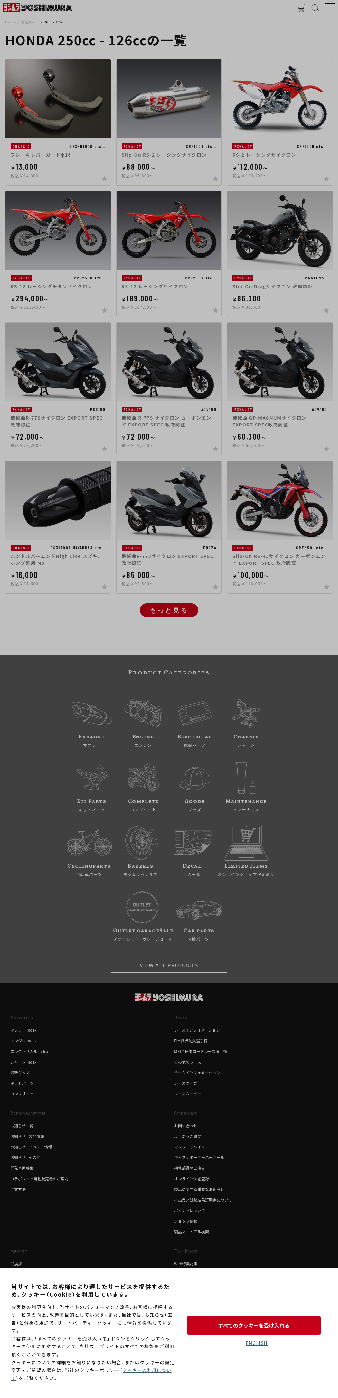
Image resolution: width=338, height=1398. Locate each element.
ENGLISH (257, 1343)
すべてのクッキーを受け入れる (256, 1325)
